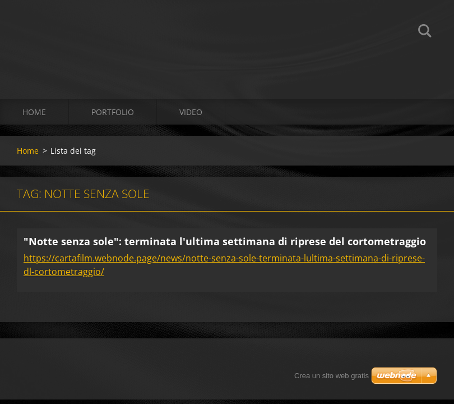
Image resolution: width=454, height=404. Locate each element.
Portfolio (112, 112)
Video (190, 112)
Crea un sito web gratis (331, 375)
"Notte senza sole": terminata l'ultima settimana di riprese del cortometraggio (225, 241)
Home (34, 112)
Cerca (425, 32)
